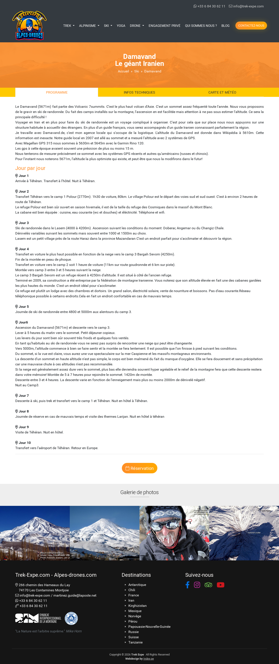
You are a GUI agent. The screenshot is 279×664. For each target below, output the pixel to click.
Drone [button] (135, 25)
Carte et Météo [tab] (222, 92)
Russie (133, 632)
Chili (131, 590)
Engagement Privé (164, 25)
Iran (131, 600)
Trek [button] (67, 25)
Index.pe (148, 658)
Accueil (123, 71)
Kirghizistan (137, 606)
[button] (187, 585)
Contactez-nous (251, 25)
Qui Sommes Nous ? (201, 25)
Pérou (132, 621)
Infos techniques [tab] (139, 92)
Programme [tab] (57, 92)
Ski (136, 71)
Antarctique (137, 585)
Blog (225, 25)
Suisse (133, 637)
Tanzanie (135, 642)
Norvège (134, 616)
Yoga (121, 25)
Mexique (134, 611)
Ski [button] (107, 25)
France (133, 595)
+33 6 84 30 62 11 (209, 6)
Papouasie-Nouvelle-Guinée (149, 626)
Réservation (140, 468)
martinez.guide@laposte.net (74, 595)
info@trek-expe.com (246, 6)
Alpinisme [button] (88, 25)
